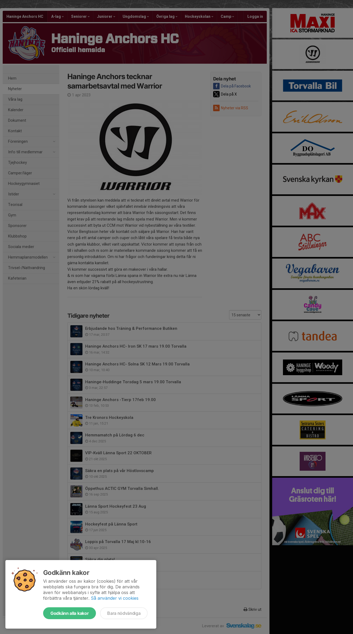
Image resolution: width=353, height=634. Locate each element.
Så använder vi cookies (115, 598)
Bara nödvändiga (123, 613)
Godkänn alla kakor (69, 613)
